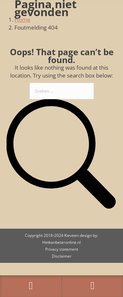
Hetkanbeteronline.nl (61, 242)
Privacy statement (61, 249)
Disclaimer (62, 256)
